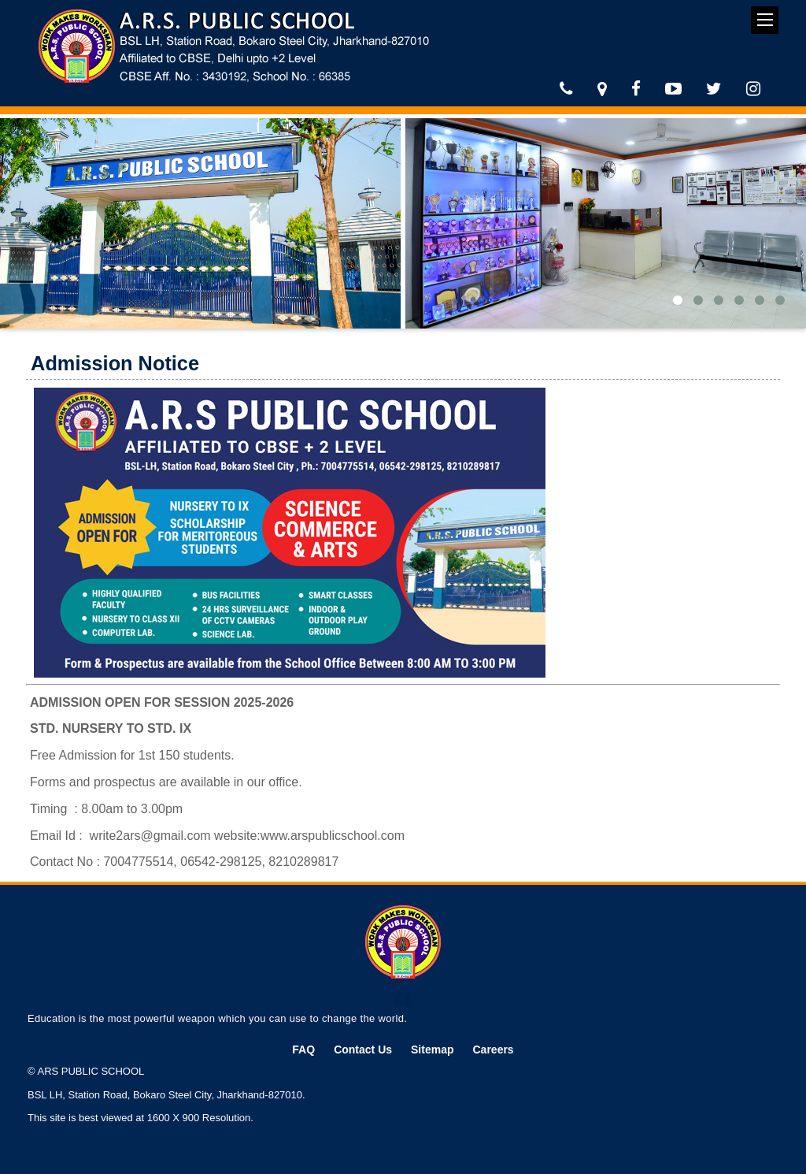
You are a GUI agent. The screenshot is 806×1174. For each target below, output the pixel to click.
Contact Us (363, 1049)
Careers (493, 1049)
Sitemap (432, 1049)
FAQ (303, 1049)
